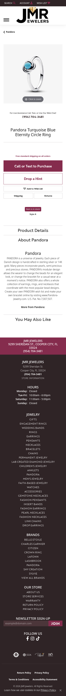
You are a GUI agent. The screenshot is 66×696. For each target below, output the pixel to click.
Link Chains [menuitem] (33, 521)
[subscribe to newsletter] (55, 623)
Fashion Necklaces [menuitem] (33, 517)
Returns (48, 195)
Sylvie (33, 573)
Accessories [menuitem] (33, 491)
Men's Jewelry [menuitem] (33, 479)
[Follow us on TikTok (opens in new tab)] (38, 638)
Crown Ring (33, 552)
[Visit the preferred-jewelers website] (39, 655)
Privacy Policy (33, 609)
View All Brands (33, 578)
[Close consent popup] (60, 690)
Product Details (33, 230)
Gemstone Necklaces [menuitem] (33, 495)
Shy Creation (33, 569)
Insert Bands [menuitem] (33, 504)
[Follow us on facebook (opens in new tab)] (27, 638)
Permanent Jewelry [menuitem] (33, 457)
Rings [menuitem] (33, 432)
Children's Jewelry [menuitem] (33, 466)
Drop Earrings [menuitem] (33, 525)
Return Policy (33, 605)
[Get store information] (33, 378)
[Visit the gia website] (27, 655)
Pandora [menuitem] (33, 474)
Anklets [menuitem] (33, 470)
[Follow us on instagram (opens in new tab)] (32, 638)
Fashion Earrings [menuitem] (33, 508)
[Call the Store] (33, 374)
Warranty (33, 600)
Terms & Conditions (19, 679)
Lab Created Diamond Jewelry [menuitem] (33, 462)
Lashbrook (33, 561)
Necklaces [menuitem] (33, 445)
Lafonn (33, 556)
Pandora (10, 31)
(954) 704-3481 (33, 117)
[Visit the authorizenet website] (16, 655)
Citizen (33, 548)
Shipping (18, 195)
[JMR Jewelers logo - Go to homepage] (33, 15)
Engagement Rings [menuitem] (33, 423)
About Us (33, 592)
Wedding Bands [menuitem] (33, 428)
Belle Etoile (33, 539)
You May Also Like (33, 319)
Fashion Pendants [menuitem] (33, 500)
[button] (9, 3)
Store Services (33, 596)
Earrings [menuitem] (33, 436)
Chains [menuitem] (33, 453)
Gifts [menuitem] (33, 419)
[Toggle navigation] (6, 21)
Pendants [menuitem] (33, 440)
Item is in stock (33, 209)
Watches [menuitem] (33, 487)
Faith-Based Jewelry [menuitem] (33, 483)
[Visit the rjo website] (50, 655)
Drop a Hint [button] (33, 178)
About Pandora (33, 240)
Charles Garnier (33, 544)
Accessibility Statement (45, 679)
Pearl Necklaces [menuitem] (33, 512)
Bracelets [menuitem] (33, 449)
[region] (33, 73)
